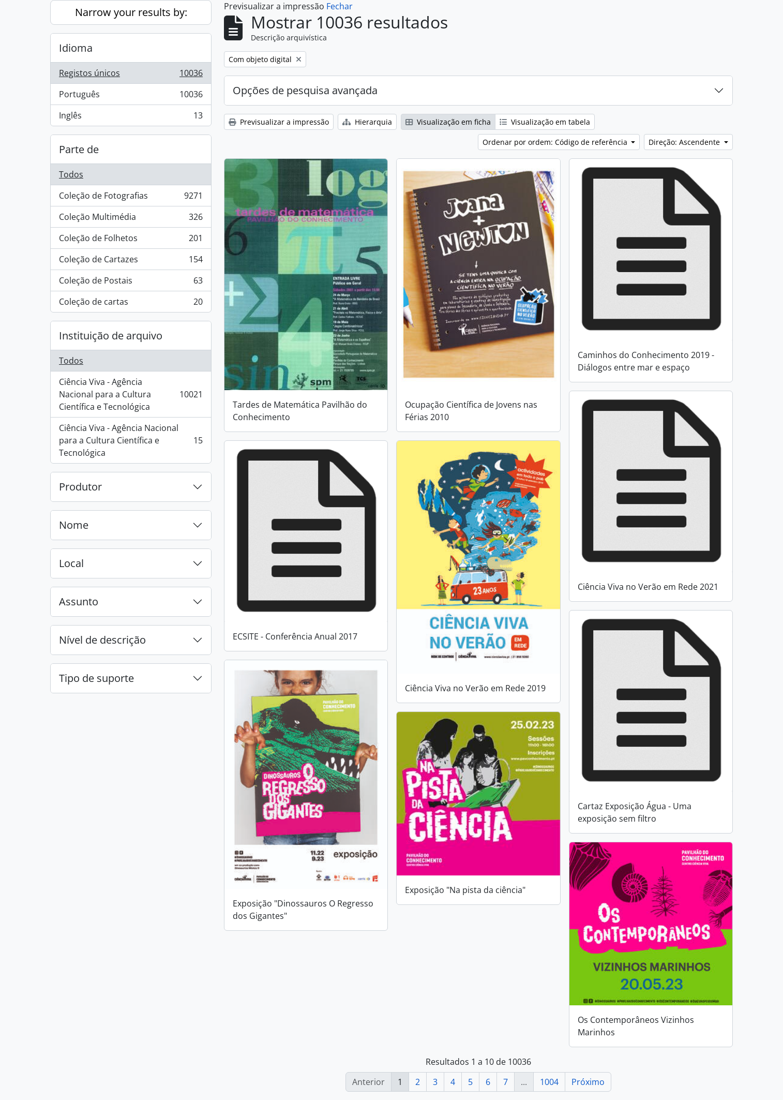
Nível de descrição (102, 640)
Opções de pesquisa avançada (305, 90)
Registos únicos (130, 75)
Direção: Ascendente (685, 142)
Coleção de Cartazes (130, 261)
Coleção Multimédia (130, 219)
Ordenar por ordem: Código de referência (556, 142)
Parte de (79, 149)
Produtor (80, 487)
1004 (549, 1082)
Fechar (339, 6)
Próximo (588, 1082)
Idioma (76, 48)
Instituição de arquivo (110, 336)
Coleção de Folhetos (130, 240)
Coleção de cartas (130, 303)
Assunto (78, 601)
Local (71, 563)
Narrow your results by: (131, 12)
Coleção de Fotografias (130, 197)
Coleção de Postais (130, 282)
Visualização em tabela (545, 122)
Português (130, 96)
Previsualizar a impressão (279, 122)
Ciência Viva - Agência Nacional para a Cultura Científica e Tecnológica (130, 394)
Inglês (130, 117)
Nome (73, 525)
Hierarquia (367, 122)
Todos (71, 174)
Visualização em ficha (448, 122)
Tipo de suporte (96, 678)
